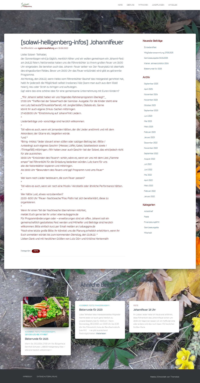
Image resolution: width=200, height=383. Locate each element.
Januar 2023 (149, 138)
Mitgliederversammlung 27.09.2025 (158, 53)
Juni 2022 (148, 170)
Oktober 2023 (150, 105)
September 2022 (151, 154)
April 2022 (148, 180)
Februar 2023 (150, 132)
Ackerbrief (148, 211)
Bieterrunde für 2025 (153, 69)
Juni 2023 (148, 116)
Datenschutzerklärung (47, 377)
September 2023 (151, 111)
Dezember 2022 (150, 143)
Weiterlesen (101, 334)
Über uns (130, 5)
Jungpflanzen (158, 5)
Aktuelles (172, 5)
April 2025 (148, 89)
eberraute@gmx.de (68, 214)
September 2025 (151, 84)
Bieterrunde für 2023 (90, 310)
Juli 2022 (148, 164)
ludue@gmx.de (87, 227)
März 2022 (148, 186)
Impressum (27, 377)
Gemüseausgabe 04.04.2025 (156, 58)
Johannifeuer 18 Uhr (144, 310)
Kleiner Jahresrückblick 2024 (156, 64)
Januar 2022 (149, 197)
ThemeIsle (174, 377)
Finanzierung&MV (151, 222)
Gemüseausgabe (151, 228)
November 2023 (151, 100)
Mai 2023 (148, 121)
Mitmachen (143, 5)
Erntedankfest (150, 48)
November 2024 (151, 95)
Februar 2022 (150, 191)
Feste (36, 251)
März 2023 (148, 127)
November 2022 (151, 148)
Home (120, 5)
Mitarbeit (148, 233)
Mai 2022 (148, 175)
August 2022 (149, 159)
